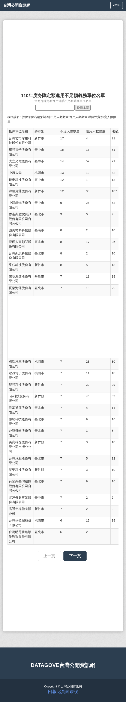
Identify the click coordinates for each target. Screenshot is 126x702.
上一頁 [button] (49, 556)
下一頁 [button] (75, 556)
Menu (117, 6)
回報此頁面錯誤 (63, 691)
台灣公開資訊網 (16, 5)
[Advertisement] (63, 54)
